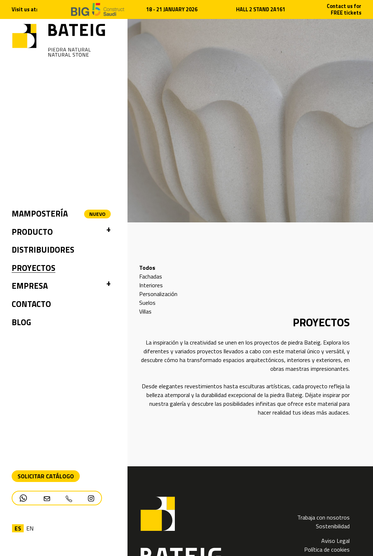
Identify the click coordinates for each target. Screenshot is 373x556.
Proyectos (33, 268)
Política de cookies (327, 549)
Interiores (151, 285)
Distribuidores (43, 250)
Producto (32, 232)
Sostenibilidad (333, 526)
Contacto (31, 304)
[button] (108, 232)
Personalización (158, 293)
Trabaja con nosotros (323, 517)
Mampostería (40, 213)
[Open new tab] (98, 8)
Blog (21, 322)
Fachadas (150, 276)
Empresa (30, 286)
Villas (145, 311)
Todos (147, 267)
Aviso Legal (335, 540)
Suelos (147, 302)
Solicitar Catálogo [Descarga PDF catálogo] (45, 476)
